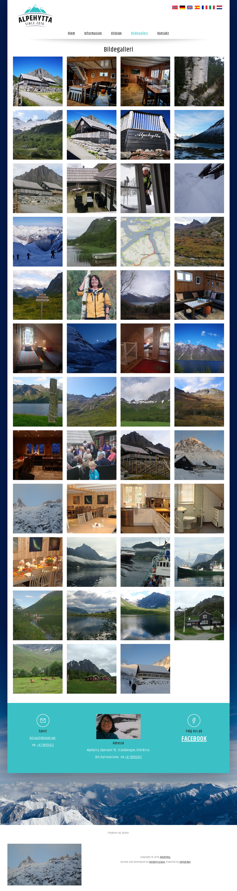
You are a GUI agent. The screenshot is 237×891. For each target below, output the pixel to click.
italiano (212, 7)
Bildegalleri (139, 33)
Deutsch (182, 7)
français (204, 7)
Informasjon (93, 33)
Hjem (71, 33)
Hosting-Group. (157, 862)
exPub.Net (185, 862)
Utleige (116, 33)
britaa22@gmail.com (43, 738)
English (190, 7)
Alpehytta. (165, 857)
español (197, 7)
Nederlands (219, 7)
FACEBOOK (194, 739)
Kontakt (163, 33)
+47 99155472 (45, 745)
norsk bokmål (175, 7)
